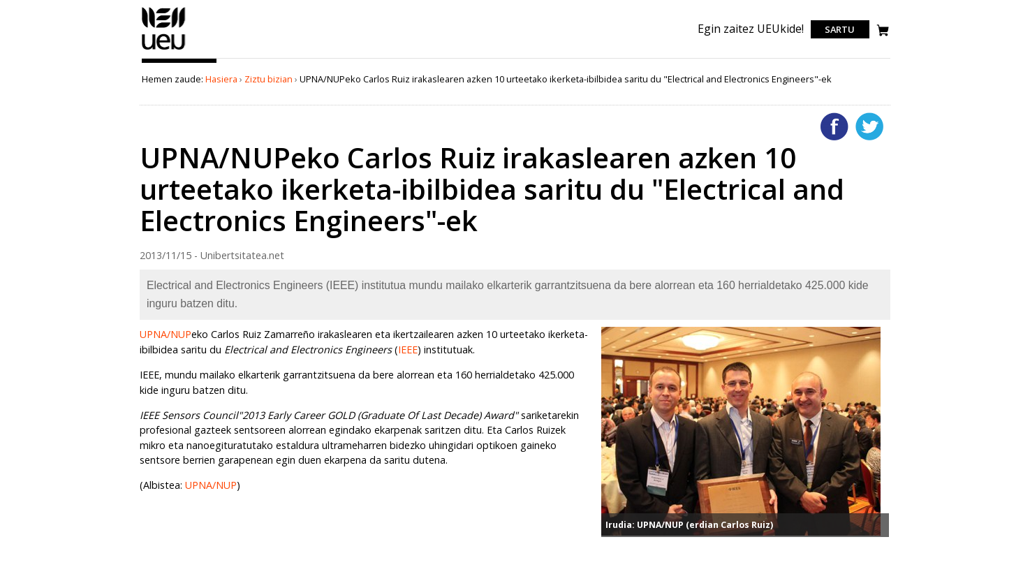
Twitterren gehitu (869, 126)
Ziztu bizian (268, 79)
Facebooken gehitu (834, 126)
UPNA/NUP (165, 334)
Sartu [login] (840, 29)
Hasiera (221, 79)
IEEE (408, 349)
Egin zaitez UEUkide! (751, 28)
